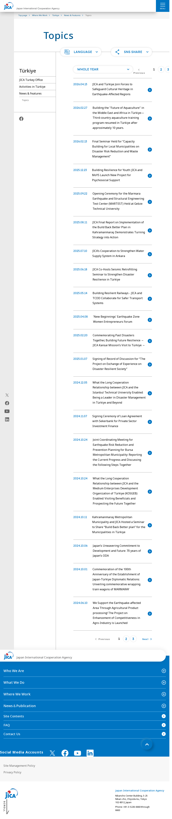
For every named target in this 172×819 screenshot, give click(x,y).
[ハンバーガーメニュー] (162, 4)
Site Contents (13, 716)
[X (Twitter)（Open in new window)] (7, 395)
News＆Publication (19, 705)
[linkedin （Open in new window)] (90, 753)
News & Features (30, 93)
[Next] (147, 639)
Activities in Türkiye (32, 87)
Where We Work (17, 694)
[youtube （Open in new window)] (77, 753)
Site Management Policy (19, 766)
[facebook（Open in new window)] (7, 403)
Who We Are (13, 670)
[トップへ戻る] (147, 744)
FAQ (6, 725)
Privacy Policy (12, 772)
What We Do (13, 682)
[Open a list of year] (103, 69)
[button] (80, 52)
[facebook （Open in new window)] (64, 753)
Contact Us (11, 734)
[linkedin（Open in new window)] (7, 419)
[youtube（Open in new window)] (7, 411)
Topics (25, 100)
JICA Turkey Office (31, 80)
